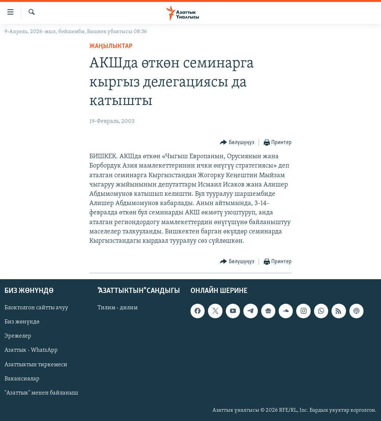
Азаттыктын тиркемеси (35, 365)
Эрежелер (17, 336)
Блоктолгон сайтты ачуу (36, 308)
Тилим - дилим (117, 308)
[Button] (237, 143)
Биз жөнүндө (21, 322)
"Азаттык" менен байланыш (41, 393)
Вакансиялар (21, 379)
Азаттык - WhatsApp (31, 351)
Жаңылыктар (110, 46)
